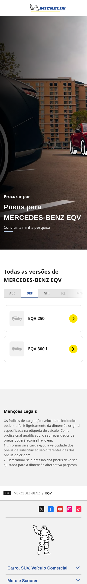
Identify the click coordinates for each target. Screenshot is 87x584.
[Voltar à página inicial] (47, 8)
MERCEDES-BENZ (27, 493)
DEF (30, 293)
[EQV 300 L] (43, 349)
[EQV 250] (43, 318)
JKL (63, 293)
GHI (47, 293)
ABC (12, 293)
